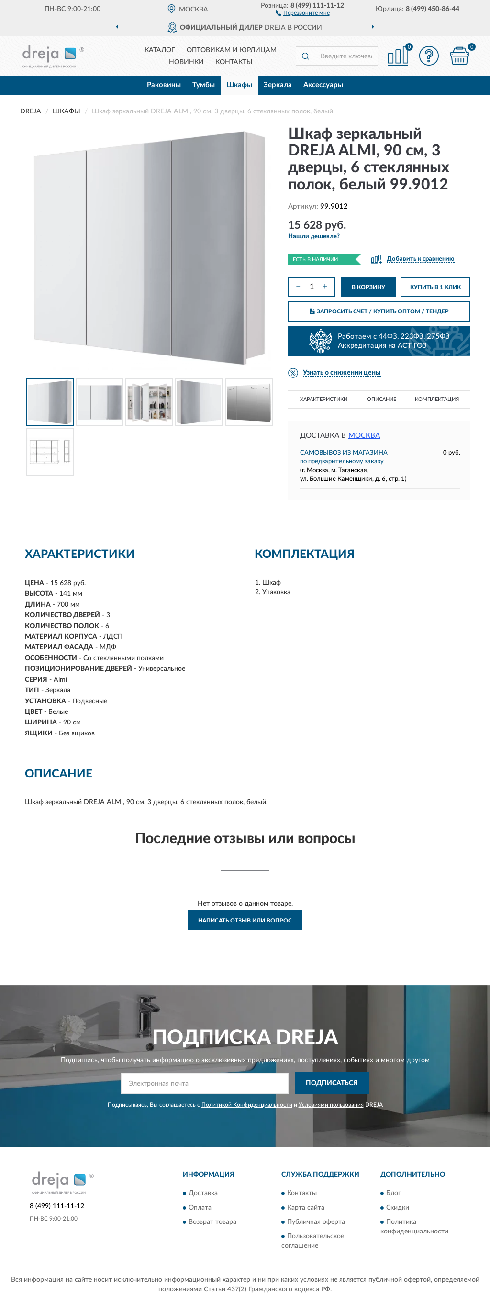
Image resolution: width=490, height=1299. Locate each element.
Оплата (200, 1207)
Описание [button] (381, 399)
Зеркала (278, 85)
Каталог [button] (160, 50)
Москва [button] (364, 435)
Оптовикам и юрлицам (232, 50)
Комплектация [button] (437, 399)
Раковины (164, 85)
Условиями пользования (331, 1105)
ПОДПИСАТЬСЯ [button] (332, 1083)
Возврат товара (212, 1222)
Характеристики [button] (323, 399)
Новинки (186, 62)
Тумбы (203, 85)
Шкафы (239, 85)
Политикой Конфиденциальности (246, 1105)
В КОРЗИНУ (368, 287)
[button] (303, 12)
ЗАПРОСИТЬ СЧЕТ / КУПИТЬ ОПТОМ (379, 311)
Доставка (203, 1193)
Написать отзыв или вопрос (245, 920)
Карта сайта (305, 1207)
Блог (393, 1193)
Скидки (397, 1207)
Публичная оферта (316, 1222)
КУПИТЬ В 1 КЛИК (435, 287)
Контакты (234, 62)
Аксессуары (323, 85)
